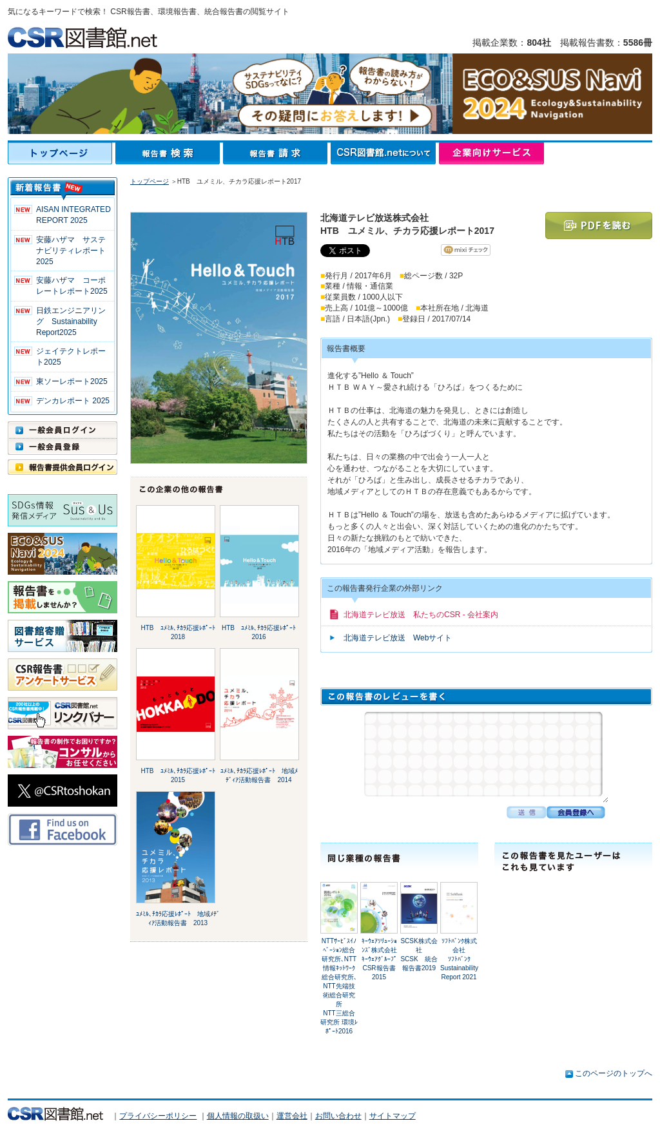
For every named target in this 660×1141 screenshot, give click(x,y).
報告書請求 (277, 153)
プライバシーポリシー (158, 1115)
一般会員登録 (62, 446)
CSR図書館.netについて (385, 153)
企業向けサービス (491, 153)
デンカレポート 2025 (73, 400)
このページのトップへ (613, 1073)
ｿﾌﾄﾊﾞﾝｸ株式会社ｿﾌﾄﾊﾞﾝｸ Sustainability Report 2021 (459, 959)
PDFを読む (598, 225)
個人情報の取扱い (238, 1115)
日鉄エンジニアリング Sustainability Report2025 (71, 321)
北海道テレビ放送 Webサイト (398, 637)
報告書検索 (169, 153)
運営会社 (292, 1115)
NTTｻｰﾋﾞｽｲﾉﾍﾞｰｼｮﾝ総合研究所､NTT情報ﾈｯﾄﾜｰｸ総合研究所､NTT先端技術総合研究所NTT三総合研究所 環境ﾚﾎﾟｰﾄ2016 (339, 986)
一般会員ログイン (62, 429)
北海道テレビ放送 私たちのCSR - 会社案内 (421, 614)
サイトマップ (392, 1115)
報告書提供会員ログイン (62, 467)
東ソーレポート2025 (72, 381)
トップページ (61, 153)
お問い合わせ (338, 1115)
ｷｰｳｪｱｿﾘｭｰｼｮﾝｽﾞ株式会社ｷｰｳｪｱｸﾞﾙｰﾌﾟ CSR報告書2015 (382, 959)
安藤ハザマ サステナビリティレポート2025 (71, 250)
